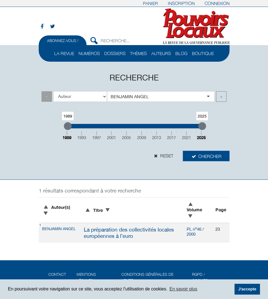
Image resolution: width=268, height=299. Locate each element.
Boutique (203, 53)
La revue (64, 53)
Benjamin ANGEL (59, 229)
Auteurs (161, 53)
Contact (57, 274)
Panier (150, 3)
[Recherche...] (127, 40)
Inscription (181, 3)
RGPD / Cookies (200, 277)
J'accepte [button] (247, 289)
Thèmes (138, 53)
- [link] (47, 96)
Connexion (217, 3)
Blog (181, 53)
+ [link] (221, 96)
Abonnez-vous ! (62, 40)
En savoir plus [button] (183, 289)
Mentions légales (86, 277)
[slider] (68, 126)
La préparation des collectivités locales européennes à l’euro (129, 233)
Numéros (89, 53)
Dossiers (115, 53)
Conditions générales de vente (147, 277)
